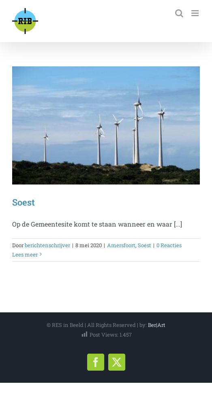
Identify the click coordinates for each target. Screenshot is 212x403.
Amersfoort (121, 245)
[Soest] (106, 125)
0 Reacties (169, 245)
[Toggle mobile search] (179, 13)
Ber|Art (156, 325)
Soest (23, 202)
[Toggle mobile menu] (195, 13)
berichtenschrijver (47, 245)
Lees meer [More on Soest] (25, 254)
